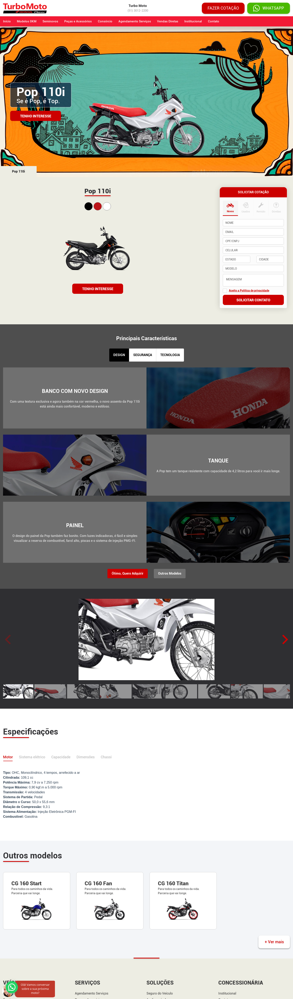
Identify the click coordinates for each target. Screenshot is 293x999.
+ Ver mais (274, 941)
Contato (213, 21)
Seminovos (50, 21)
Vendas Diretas (167, 21)
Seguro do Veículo (159, 993)
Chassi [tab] (106, 757)
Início (7, 21)
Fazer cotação (223, 8)
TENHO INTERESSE (97, 289)
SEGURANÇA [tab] (142, 355)
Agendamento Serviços (134, 21)
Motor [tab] (8, 757)
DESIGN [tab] (119, 355)
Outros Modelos (169, 573)
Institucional (193, 21)
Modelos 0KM (26, 21)
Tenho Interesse (35, 116)
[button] (285, 639)
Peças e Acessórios (78, 21)
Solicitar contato (253, 300)
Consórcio (105, 21)
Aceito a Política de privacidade (249, 290)
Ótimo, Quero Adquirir (127, 573)
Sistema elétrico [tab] (32, 757)
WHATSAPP (268, 8)
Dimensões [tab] (86, 757)
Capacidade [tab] (60, 757)
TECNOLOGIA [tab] (170, 355)
